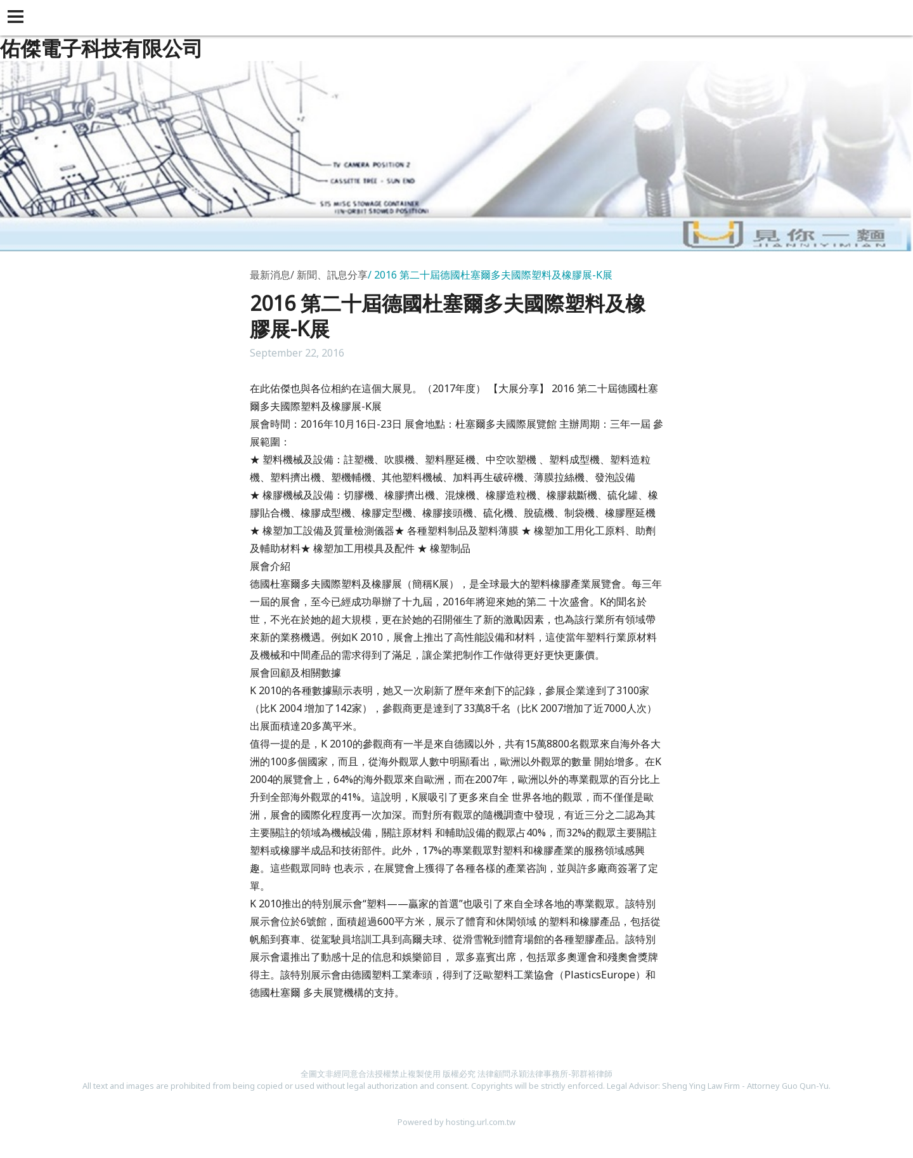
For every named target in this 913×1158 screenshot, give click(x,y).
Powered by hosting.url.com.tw (456, 1122)
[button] (18, 18)
